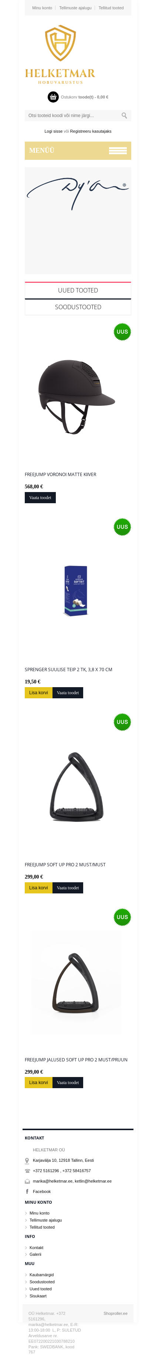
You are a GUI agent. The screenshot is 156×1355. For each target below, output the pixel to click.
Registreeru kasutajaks (91, 131)
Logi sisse (54, 131)
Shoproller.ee (116, 1313)
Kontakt (36, 1247)
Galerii (35, 1254)
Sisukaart (38, 1296)
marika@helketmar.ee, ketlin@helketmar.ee (72, 1181)
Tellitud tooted (111, 8)
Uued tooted (78, 290)
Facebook (42, 1191)
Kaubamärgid (42, 1274)
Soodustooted (78, 307)
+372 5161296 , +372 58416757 (62, 1170)
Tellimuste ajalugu (75, 8)
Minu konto (42, 8)
